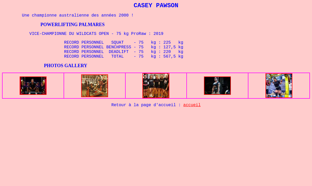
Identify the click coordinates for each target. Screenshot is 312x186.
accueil (192, 105)
